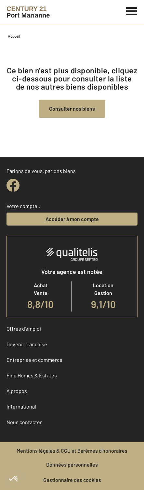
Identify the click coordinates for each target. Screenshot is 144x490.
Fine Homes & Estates (32, 375)
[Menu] (131, 10)
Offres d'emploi (24, 328)
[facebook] (13, 185)
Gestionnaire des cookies (72, 480)
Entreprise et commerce (34, 360)
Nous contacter (24, 422)
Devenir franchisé (27, 344)
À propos (17, 391)
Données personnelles (72, 464)
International (21, 406)
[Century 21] (28, 12)
